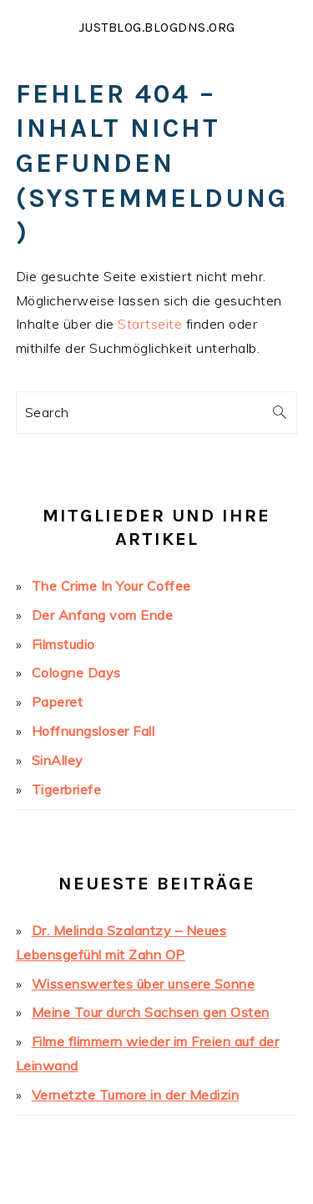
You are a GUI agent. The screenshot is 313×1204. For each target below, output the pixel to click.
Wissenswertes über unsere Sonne (143, 983)
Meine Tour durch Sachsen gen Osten (151, 1012)
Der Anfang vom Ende (103, 615)
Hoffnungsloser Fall (93, 731)
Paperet (57, 701)
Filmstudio (63, 644)
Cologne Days (76, 672)
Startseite (150, 323)
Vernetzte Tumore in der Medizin (136, 1094)
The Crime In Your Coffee (111, 585)
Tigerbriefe (67, 789)
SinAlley (57, 760)
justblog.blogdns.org (156, 27)
